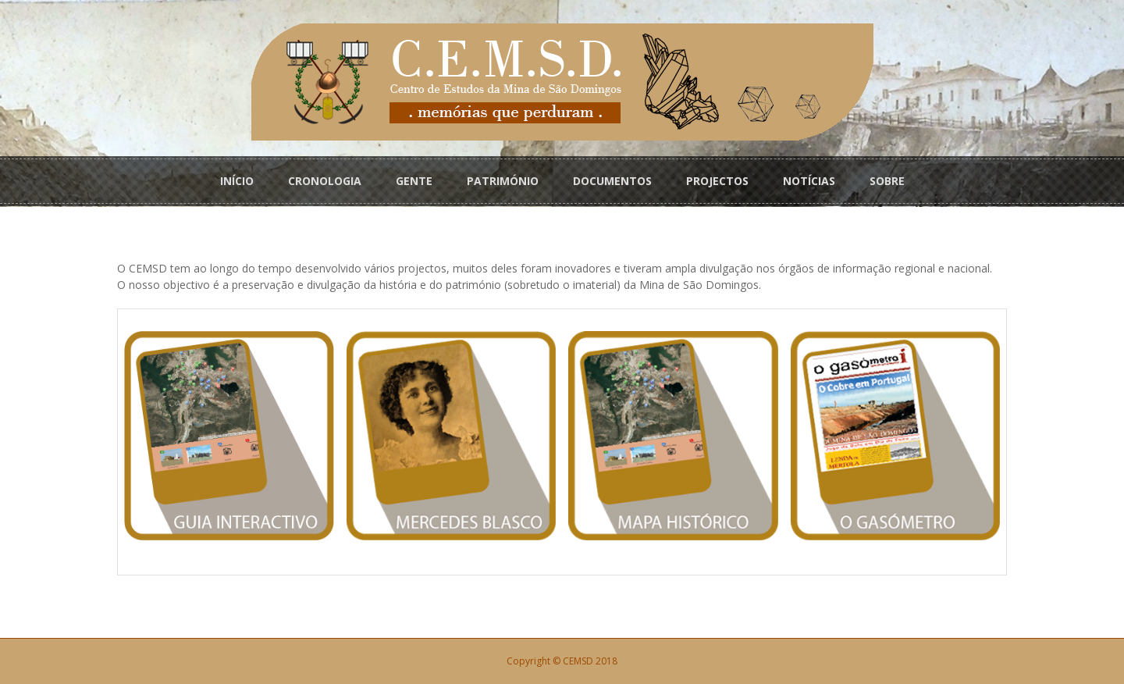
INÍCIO (237, 180)
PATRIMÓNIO (503, 180)
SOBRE (887, 180)
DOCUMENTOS (612, 180)
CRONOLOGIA (324, 180)
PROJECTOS (717, 180)
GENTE (414, 180)
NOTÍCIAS (809, 180)
